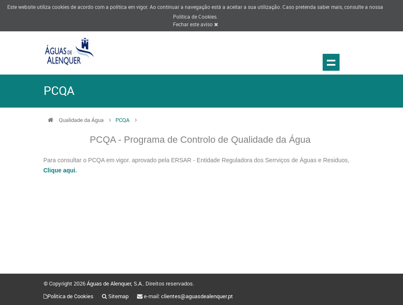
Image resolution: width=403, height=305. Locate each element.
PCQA (123, 120)
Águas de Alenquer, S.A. (115, 283)
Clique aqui (59, 170)
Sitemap (118, 296)
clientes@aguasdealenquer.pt (197, 296)
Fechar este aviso (195, 24)
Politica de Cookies (195, 16)
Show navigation (331, 62)
